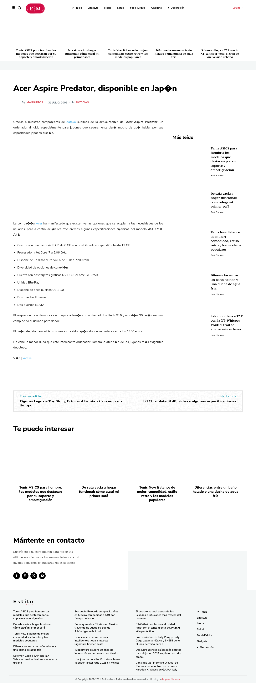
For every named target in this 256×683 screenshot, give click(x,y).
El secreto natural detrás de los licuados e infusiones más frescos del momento (158, 615)
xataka (27, 358)
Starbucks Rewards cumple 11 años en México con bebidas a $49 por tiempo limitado (96, 615)
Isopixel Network (171, 679)
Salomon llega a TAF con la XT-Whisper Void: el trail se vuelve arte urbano (220, 53)
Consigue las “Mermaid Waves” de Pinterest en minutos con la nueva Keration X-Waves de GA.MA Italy (157, 666)
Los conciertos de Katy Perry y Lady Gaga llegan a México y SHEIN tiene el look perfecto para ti (158, 640)
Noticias (82, 102)
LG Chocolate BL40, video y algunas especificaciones (189, 401)
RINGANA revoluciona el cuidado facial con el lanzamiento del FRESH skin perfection (158, 627)
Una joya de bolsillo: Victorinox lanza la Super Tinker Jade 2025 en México (97, 661)
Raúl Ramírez (217, 175)
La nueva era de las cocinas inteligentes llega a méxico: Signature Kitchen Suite (91, 640)
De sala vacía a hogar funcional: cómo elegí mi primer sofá (82, 53)
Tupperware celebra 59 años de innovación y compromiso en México (96, 651)
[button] (19, 8)
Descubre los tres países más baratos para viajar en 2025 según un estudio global (158, 653)
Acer (39, 223)
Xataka (71, 122)
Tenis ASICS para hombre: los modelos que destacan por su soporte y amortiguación (36, 53)
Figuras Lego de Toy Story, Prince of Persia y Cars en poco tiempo (71, 403)
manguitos (35, 102)
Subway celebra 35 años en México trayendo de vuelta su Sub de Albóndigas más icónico (96, 627)
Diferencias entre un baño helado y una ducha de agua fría (174, 53)
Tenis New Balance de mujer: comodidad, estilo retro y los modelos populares (128, 53)
